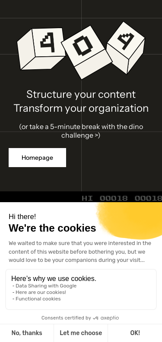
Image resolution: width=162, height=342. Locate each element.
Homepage (37, 157)
